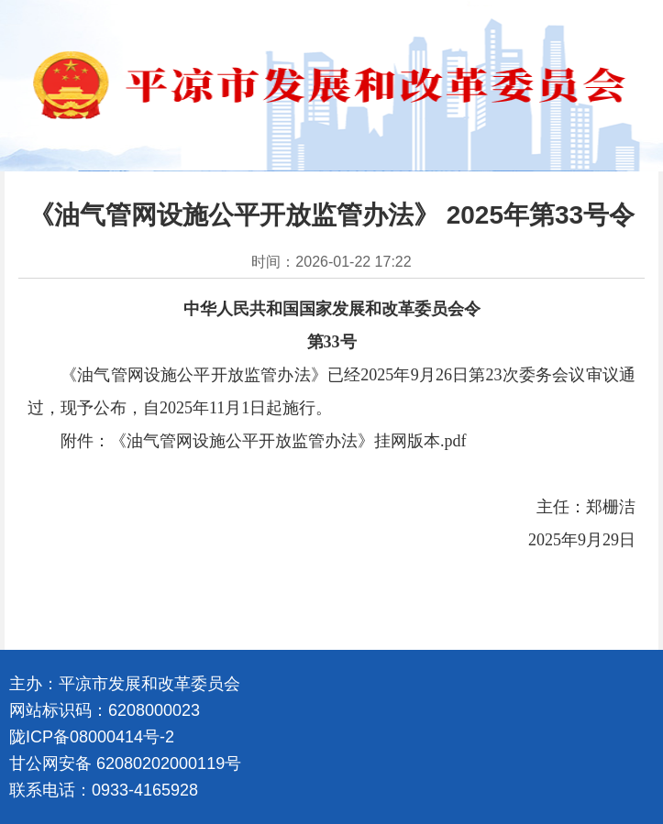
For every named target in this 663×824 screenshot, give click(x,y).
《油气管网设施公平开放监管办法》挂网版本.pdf (288, 441)
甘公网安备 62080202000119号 (125, 763)
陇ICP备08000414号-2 (91, 737)
